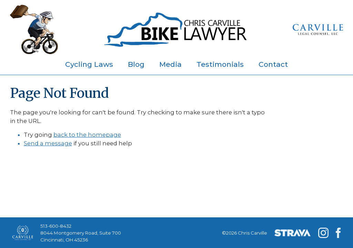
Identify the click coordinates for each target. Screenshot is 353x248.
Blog (136, 64)
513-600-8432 (55, 226)
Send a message (48, 143)
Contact (273, 64)
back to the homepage (87, 134)
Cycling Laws (89, 64)
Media (170, 64)
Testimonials (220, 64)
